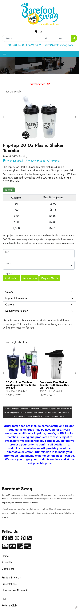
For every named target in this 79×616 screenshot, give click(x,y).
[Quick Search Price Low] (50, 38)
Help (4, 599)
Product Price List (11, 578)
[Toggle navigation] (4, 54)
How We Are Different (14, 590)
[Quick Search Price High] (64, 38)
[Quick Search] (22, 38)
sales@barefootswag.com (59, 45)
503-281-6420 (16, 45)
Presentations (9, 584)
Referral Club (9, 606)
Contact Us (8, 569)
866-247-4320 (34, 45)
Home (5, 556)
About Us (7, 562)
